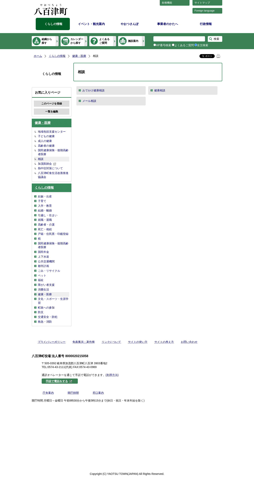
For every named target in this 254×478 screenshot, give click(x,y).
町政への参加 (46, 307)
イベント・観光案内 (91, 24)
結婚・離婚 (45, 210)
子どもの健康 (46, 136)
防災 (40, 312)
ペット (42, 275)
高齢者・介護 (46, 224)
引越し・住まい (47, 215)
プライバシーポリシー (51, 341)
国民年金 (43, 251)
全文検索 (202, 45)
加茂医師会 (47, 163)
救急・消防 (45, 321)
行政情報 (206, 24)
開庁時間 (73, 392)
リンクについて (111, 341)
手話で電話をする (59, 381)
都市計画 (43, 266)
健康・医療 (79, 55)
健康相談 (159, 90)
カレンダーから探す (76, 41)
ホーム (38, 55)
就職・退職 (45, 219)
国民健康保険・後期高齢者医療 (53, 152)
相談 (40, 159)
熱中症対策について (50, 168)
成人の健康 (45, 140)
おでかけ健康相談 (93, 90)
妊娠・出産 (45, 196)
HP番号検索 (163, 45)
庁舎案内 (48, 392)
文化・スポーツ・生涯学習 (53, 300)
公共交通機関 (46, 261)
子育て (42, 201)
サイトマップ (202, 2)
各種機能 (167, 2)
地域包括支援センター (52, 131)
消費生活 (43, 289)
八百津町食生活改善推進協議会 (53, 175)
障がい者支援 (46, 284)
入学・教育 (45, 205)
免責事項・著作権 (83, 341)
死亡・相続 (45, 229)
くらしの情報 (53, 24)
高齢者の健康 (46, 145)
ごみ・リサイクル (49, 270)
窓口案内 (98, 392)
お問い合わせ (189, 341)
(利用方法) (112, 375)
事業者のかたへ (167, 24)
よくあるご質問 (104, 41)
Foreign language (204, 10)
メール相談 (89, 100)
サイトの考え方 (164, 341)
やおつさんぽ (130, 24)
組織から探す (47, 41)
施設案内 (133, 40)
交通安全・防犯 (47, 316)
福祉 (40, 280)
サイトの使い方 (137, 341)
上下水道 (43, 256)
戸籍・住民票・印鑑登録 (53, 233)
